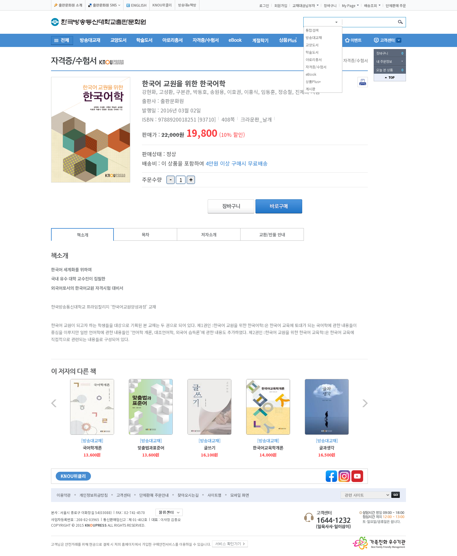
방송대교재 (314, 37)
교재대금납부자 (303, 5)
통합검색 (312, 30)
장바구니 (330, 5)
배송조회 (370, 5)
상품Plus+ (313, 81)
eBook (311, 74)
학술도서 (312, 52)
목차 (145, 234)
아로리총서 (314, 59)
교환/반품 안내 (272, 234)
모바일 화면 (239, 495)
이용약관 (64, 495)
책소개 (82, 235)
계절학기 (260, 40)
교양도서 (312, 44)
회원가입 (280, 5)
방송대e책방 (187, 4)
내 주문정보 (384, 61)
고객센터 (123, 495)
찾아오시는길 (188, 495)
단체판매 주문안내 (154, 495)
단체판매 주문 (396, 5)
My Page (348, 5)
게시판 (310, 88)
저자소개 (208, 234)
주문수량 (152, 179)
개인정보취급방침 (93, 495)
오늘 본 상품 (389, 70)
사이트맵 (214, 495)
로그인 (264, 5)
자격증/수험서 (316, 66)
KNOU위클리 (162, 4)
